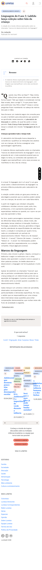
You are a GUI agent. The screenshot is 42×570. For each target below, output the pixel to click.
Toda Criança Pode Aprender (18, 124)
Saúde (3, 474)
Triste (37, 340)
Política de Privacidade (9, 530)
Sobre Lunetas (6, 520)
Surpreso (25, 340)
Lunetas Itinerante (8, 502)
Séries (3, 511)
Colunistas (5, 499)
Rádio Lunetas (6, 508)
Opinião (4, 517)
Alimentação (5, 477)
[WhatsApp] (29, 61)
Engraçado (13, 340)
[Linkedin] (13, 61)
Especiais (4, 514)
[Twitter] (21, 61)
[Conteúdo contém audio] (14, 398)
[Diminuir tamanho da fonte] (39, 172)
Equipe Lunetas (6, 523)
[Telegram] (25, 61)
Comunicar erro (8, 307)
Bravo (32, 340)
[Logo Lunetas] (7, 3)
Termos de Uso (6, 527)
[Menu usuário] (33, 3)
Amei (19, 340)
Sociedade (5, 467)
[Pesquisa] (27, 3)
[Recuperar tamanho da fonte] (39, 175)
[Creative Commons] (2, 535)
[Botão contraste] (39, 168)
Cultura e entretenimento (10, 486)
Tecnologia (5, 480)
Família (3, 464)
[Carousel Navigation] (21, 423)
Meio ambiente (6, 483)
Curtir (5, 340)
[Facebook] (17, 61)
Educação (4, 470)
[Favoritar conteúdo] (23, 11)
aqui (16, 246)
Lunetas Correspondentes (10, 505)
